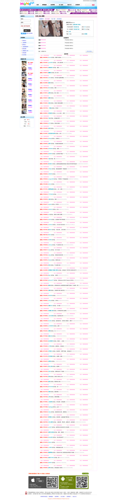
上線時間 (24, 42)
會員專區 (57, 496)
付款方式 (74, 496)
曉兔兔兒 (30, 64)
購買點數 (51, 496)
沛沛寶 (30, 96)
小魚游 (30, 85)
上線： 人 (27, 119)
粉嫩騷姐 (30, 74)
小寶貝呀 (30, 69)
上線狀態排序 (25, 46)
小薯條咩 (30, 112)
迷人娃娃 (30, 107)
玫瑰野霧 (30, 90)
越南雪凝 (30, 80)
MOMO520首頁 (44, 496)
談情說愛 (24, 52)
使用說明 (69, 496)
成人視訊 (24, 54)
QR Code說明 (85, 473)
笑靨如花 (30, 101)
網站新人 (24, 44)
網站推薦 (24, 48)
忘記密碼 (30, 33)
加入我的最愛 (93, 0)
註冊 (27, 33)
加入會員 (63, 496)
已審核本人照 (25, 50)
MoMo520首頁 (86, 0)
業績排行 (24, 40)
